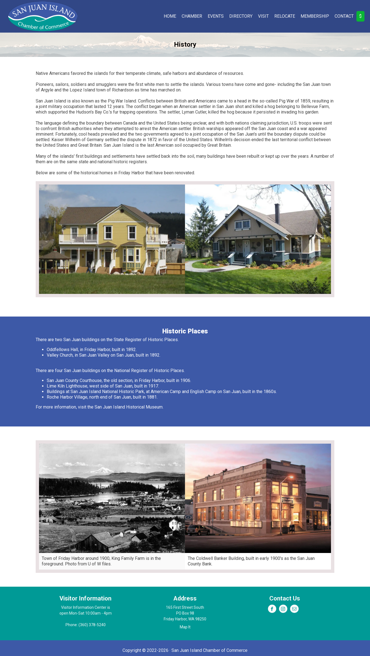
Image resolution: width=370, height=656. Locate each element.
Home (170, 16)
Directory (240, 16)
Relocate (284, 16)
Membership (315, 16)
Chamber (192, 16)
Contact (344, 16)
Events (216, 16)
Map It (185, 627)
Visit (263, 16)
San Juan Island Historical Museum (129, 407)
